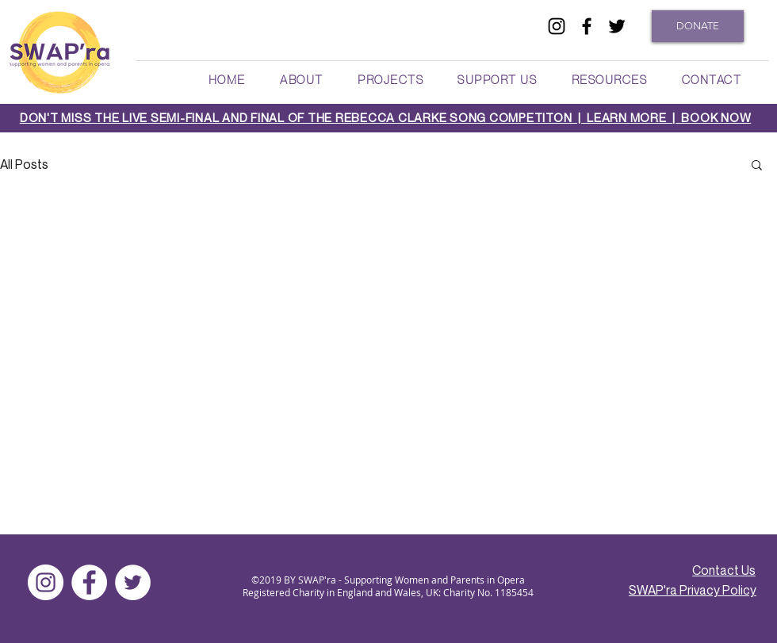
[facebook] (587, 26)
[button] (301, 79)
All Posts (24, 164)
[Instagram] (45, 582)
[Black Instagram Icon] (556, 26)
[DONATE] (698, 26)
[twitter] (617, 26)
